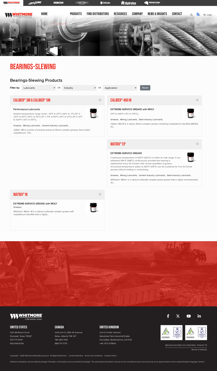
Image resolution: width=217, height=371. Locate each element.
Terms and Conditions (94, 355)
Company (137, 14)
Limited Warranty (76, 355)
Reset (145, 87)
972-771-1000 (16, 339)
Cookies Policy (110, 355)
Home (44, 14)
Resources (120, 14)
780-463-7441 (61, 339)
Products (76, 14)
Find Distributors (98, 14)
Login (207, 14)
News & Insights (157, 14)
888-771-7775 (61, 343)
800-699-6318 (17, 343)
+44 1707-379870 (108, 343)
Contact (177, 14)
